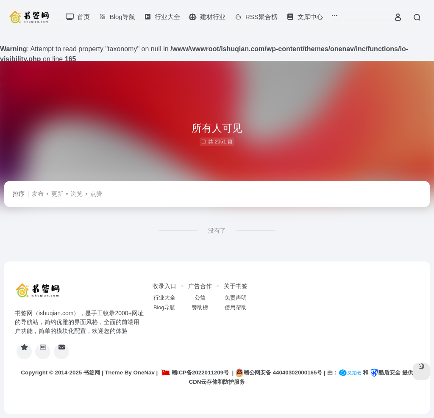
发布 (38, 193)
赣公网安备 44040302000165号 (278, 372)
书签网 (91, 372)
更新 (57, 193)
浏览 (77, 193)
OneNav (144, 372)
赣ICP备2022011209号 (195, 372)
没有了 (217, 230)
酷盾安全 (385, 372)
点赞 (96, 193)
